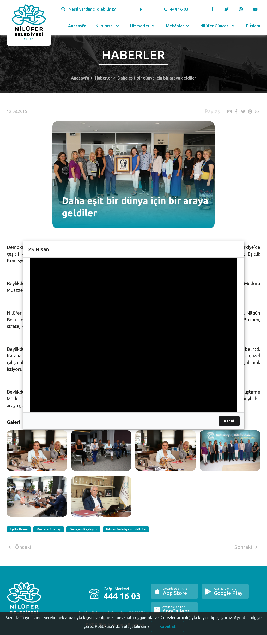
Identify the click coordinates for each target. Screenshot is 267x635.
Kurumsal (108, 25)
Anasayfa (77, 25)
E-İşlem (253, 25)
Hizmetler (142, 25)
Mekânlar (178, 25)
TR (139, 9)
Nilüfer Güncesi (218, 25)
